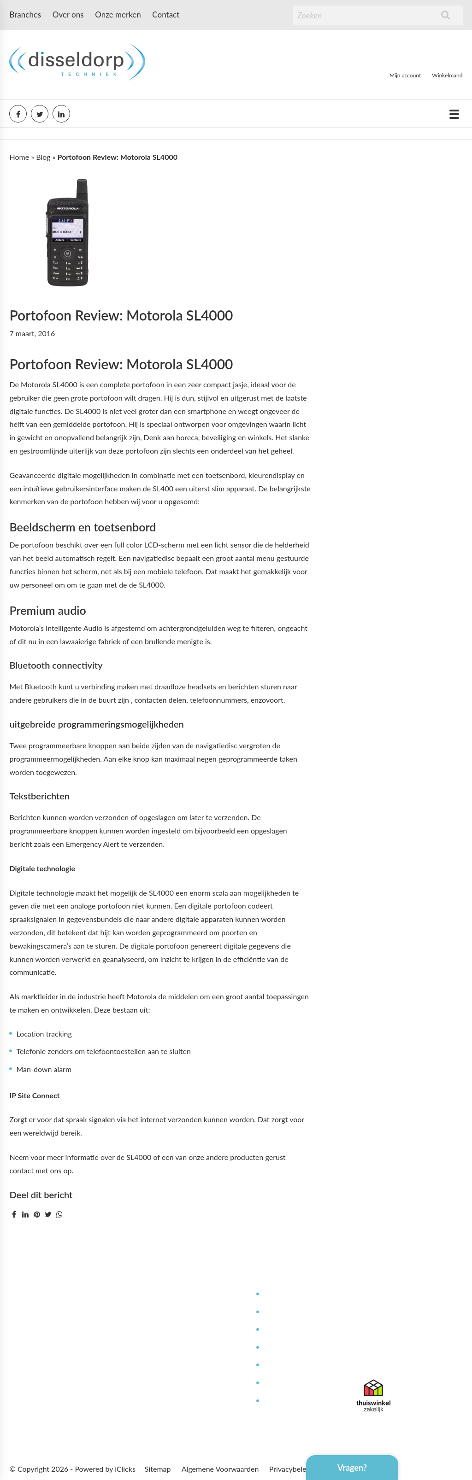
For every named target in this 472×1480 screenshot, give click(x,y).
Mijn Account (185, 1294)
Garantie (277, 1383)
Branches (25, 14)
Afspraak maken (189, 1383)
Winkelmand (447, 75)
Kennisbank (282, 1347)
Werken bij (181, 1329)
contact (21, 1170)
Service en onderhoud (298, 1312)
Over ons (68, 14)
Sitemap (158, 1468)
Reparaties (280, 1329)
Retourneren (283, 1401)
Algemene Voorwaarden (220, 1468)
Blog (43, 156)
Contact (165, 14)
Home (19, 156)
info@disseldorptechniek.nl (399, 1358)
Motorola (142, 996)
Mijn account (405, 75)
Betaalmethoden (190, 1365)
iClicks (125, 1468)
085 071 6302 (379, 1345)
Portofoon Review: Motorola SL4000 (121, 315)
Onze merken (118, 14)
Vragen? (352, 1468)
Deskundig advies (291, 1294)
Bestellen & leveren (195, 1347)
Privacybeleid (290, 1468)
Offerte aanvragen (193, 1401)
